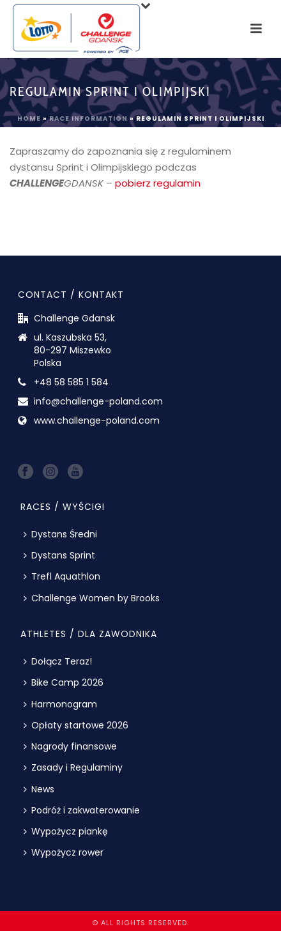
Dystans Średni (60, 534)
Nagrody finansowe (70, 746)
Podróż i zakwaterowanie (82, 810)
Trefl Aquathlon (62, 576)
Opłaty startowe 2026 (76, 725)
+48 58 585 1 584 (71, 382)
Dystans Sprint (59, 555)
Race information (88, 118)
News (39, 789)
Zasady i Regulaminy (73, 767)
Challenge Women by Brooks (92, 598)
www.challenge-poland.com (97, 420)
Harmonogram (60, 704)
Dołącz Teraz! (58, 661)
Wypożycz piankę (66, 831)
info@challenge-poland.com (98, 401)
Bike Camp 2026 (63, 682)
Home (29, 118)
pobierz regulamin (158, 183)
